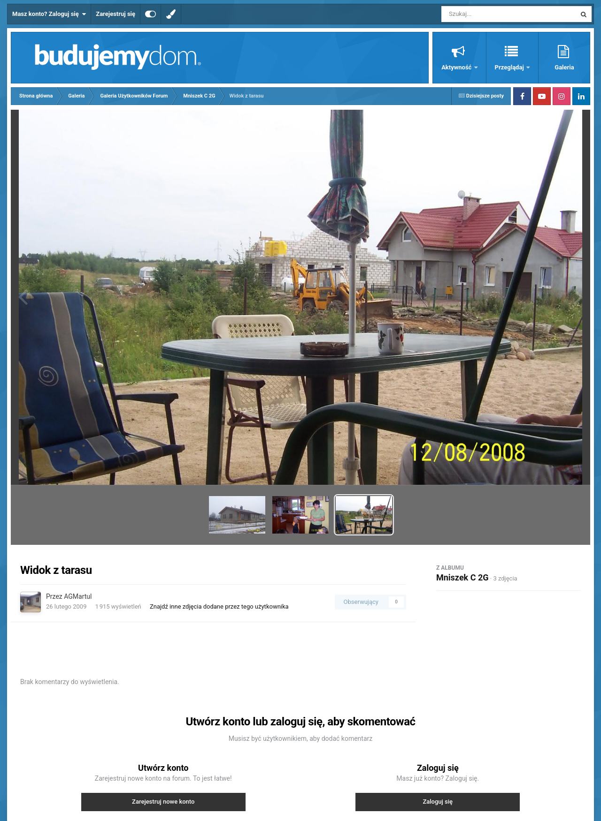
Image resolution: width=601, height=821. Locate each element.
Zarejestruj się (115, 13)
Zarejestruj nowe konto (163, 801)
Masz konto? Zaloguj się (49, 14)
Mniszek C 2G (462, 577)
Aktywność (457, 67)
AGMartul (78, 596)
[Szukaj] (487, 14)
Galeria (564, 67)
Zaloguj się (438, 801)
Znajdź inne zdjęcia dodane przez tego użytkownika (219, 606)
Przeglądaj (510, 67)
